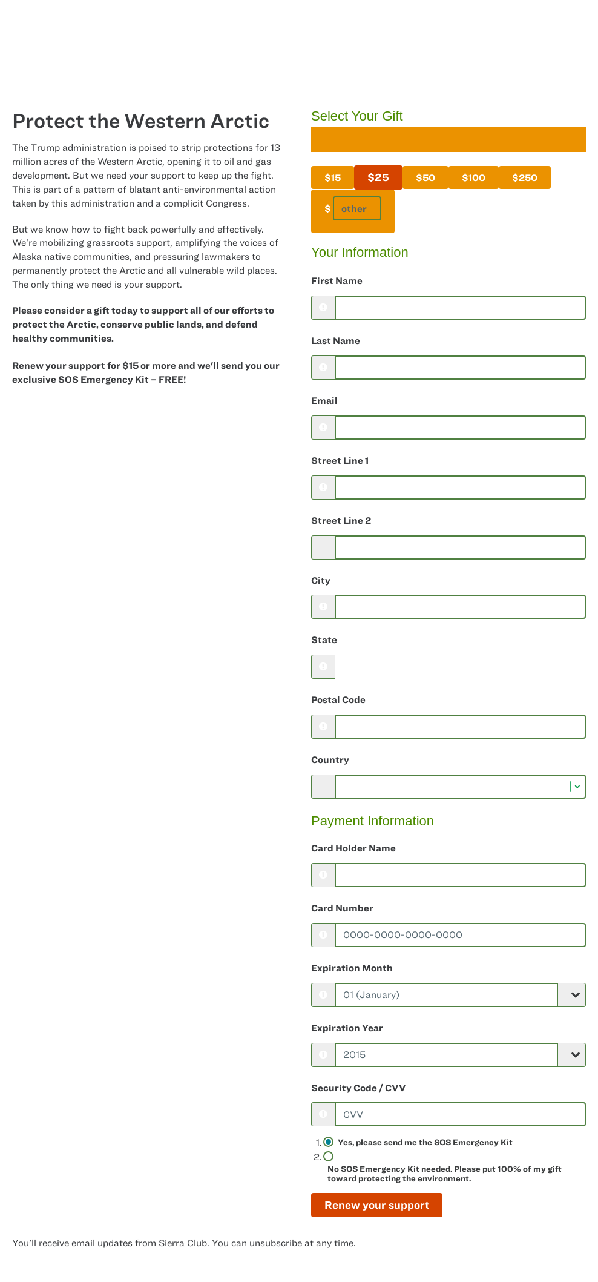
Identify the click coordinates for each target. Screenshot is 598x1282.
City (320, 580)
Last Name (335, 340)
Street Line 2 (341, 520)
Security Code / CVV (358, 1087)
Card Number (342, 907)
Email (324, 400)
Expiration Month (352, 967)
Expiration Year (347, 1027)
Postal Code (338, 699)
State (324, 639)
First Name (337, 280)
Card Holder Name (353, 847)
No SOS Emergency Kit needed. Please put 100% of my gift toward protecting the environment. (444, 1173)
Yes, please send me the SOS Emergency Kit (425, 1142)
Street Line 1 (340, 460)
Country (330, 759)
